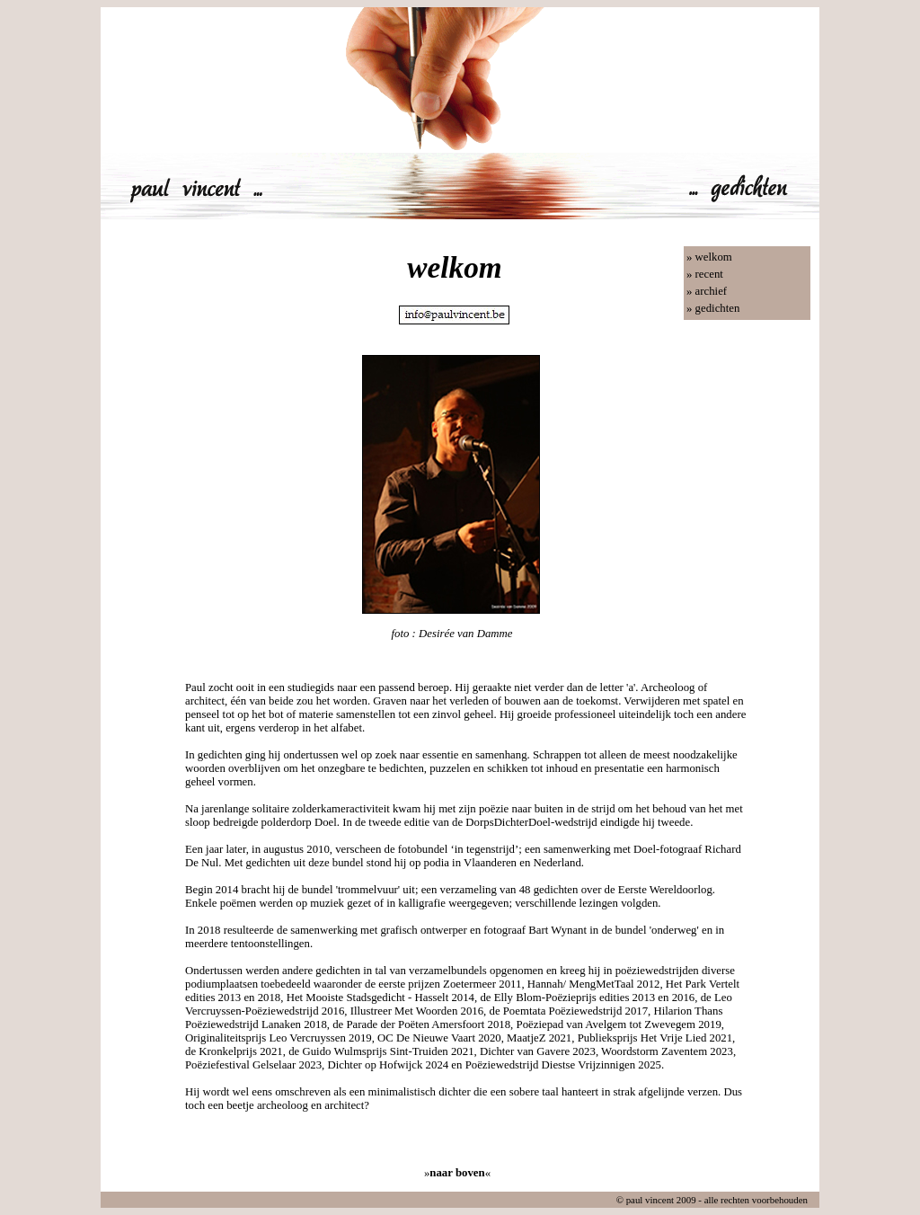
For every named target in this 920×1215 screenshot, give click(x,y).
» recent (704, 274)
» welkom (709, 257)
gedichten (717, 308)
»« (457, 1172)
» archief (706, 291)
